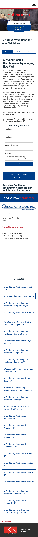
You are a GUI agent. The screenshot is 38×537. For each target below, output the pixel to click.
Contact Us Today (19, 178)
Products (30, 52)
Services (7, 52)
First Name (9, 129)
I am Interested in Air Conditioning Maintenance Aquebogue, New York (19, 158)
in (18, 288)
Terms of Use (6, 521)
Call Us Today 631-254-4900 (19, 174)
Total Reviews (19, 29)
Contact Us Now (19, 164)
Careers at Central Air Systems (12, 227)
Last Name (9, 137)
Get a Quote (19, 52)
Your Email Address (12, 145)
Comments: (9, 153)
